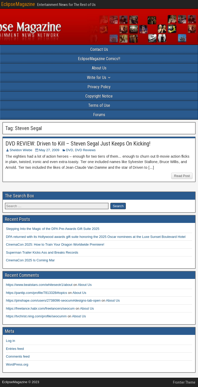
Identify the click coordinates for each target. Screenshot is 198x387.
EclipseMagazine (18, 4)
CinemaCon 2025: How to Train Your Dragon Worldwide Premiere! (55, 244)
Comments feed (18, 356)
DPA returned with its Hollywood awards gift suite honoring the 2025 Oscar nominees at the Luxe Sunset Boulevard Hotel (95, 237)
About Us (99, 68)
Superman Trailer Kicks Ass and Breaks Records (42, 252)
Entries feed (15, 349)
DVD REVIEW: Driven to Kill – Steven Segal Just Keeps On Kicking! (78, 143)
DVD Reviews (85, 150)
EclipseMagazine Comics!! (99, 58)
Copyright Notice (99, 96)
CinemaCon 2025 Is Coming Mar (30, 260)
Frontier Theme (184, 382)
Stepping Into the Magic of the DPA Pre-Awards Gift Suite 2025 (52, 229)
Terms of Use (99, 105)
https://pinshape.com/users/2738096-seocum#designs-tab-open (53, 300)
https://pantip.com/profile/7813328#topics (36, 293)
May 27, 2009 (49, 150)
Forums (99, 114)
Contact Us (99, 49)
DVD (69, 150)
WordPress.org (17, 364)
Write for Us (96, 77)
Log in (10, 341)
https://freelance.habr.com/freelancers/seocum (40, 308)
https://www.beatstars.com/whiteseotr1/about (39, 285)
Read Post (182, 176)
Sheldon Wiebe (21, 150)
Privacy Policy (99, 86)
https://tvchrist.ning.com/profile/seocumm (36, 316)
